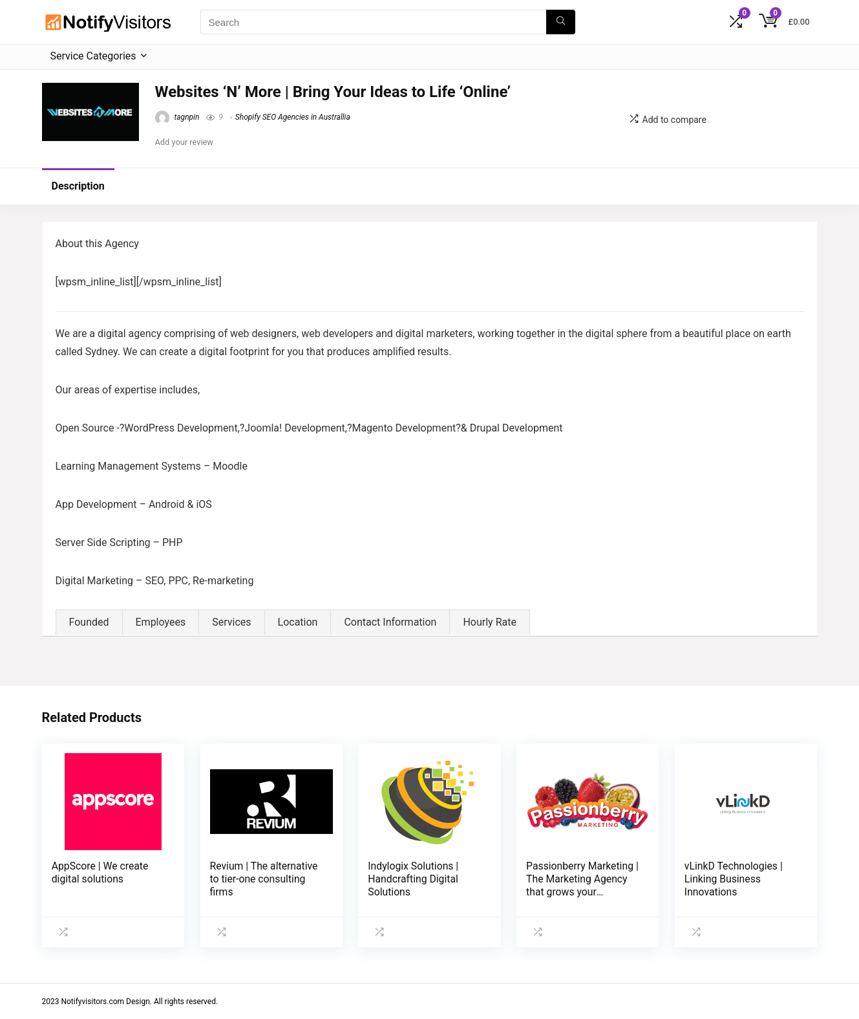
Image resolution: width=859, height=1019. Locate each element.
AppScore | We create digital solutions (100, 872)
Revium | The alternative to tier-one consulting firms (264, 879)
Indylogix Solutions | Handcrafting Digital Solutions (413, 879)
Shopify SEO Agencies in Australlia (292, 117)
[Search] (560, 22)
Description (78, 186)
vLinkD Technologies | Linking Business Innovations (733, 879)
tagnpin (177, 117)
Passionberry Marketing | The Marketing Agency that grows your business (582, 885)
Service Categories (93, 56)
